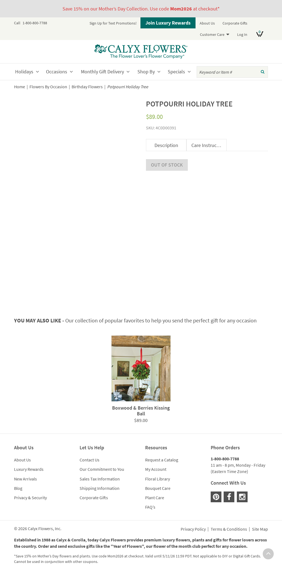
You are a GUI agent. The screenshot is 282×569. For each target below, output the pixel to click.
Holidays (24, 71)
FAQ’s (150, 503)
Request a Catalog (161, 455)
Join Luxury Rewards (168, 23)
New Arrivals (25, 474)
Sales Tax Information (100, 474)
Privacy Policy (193, 525)
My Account (155, 465)
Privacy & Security (30, 493)
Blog (18, 484)
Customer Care (212, 34)
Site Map (260, 525)
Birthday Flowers (87, 86)
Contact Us (89, 455)
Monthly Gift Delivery (102, 71)
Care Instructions (208, 145)
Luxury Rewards (29, 465)
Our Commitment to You (102, 465)
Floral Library (157, 474)
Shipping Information (100, 484)
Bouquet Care (157, 484)
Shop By (146, 71)
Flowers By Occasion (48, 86)
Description (166, 145)
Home (19, 86)
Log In (242, 34)
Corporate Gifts (235, 23)
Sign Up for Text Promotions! (113, 23)
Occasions (56, 71)
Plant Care (154, 493)
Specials (176, 71)
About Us (207, 23)
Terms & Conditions (229, 525)
